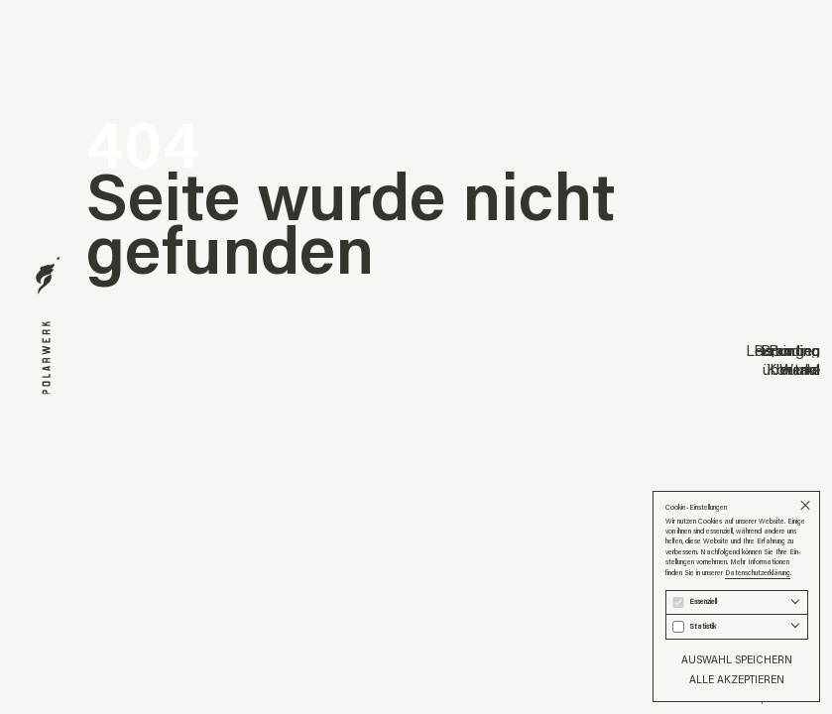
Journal (797, 369)
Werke (799, 369)
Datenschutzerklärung (757, 572)
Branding (790, 350)
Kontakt (793, 369)
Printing (794, 350)
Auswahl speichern (736, 659)
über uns (791, 369)
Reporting (787, 350)
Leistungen (783, 350)
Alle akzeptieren (736, 679)
